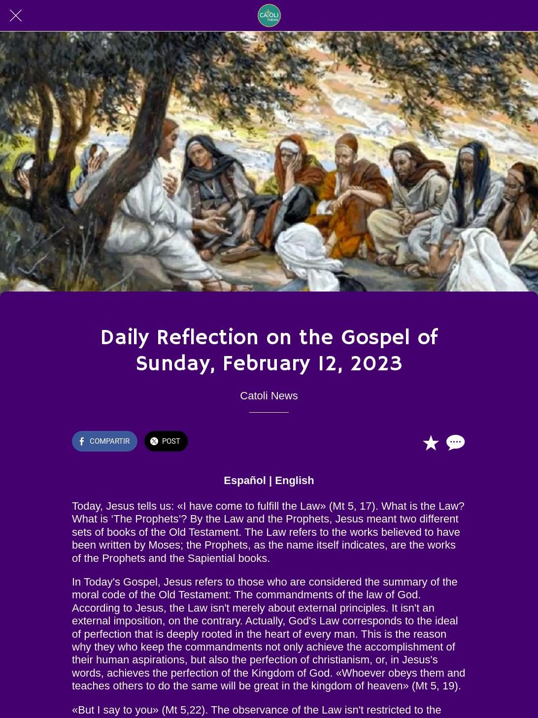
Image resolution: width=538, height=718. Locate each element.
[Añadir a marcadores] (430, 442)
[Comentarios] (454, 442)
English (294, 480)
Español (245, 480)
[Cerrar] (16, 16)
